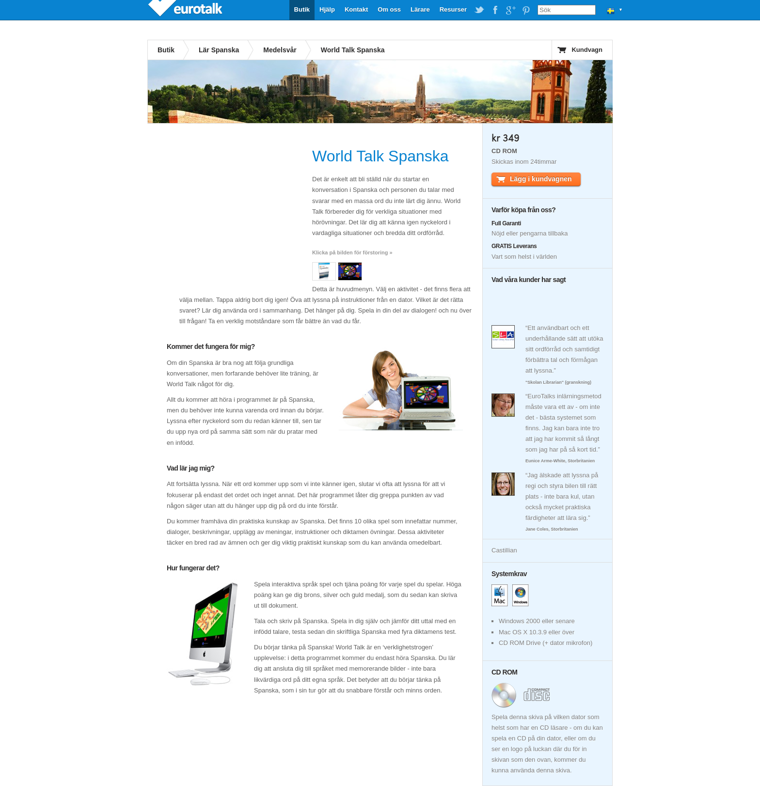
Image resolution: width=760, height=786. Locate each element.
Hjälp (327, 9)
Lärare (420, 9)
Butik (302, 9)
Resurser (453, 9)
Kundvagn (586, 49)
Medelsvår (279, 50)
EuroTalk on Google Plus (510, 10)
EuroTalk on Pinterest (526, 10)
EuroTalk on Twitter (479, 10)
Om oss (389, 9)
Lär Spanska (219, 50)
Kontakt (356, 9)
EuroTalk (186, 9)
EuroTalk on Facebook (495, 10)
